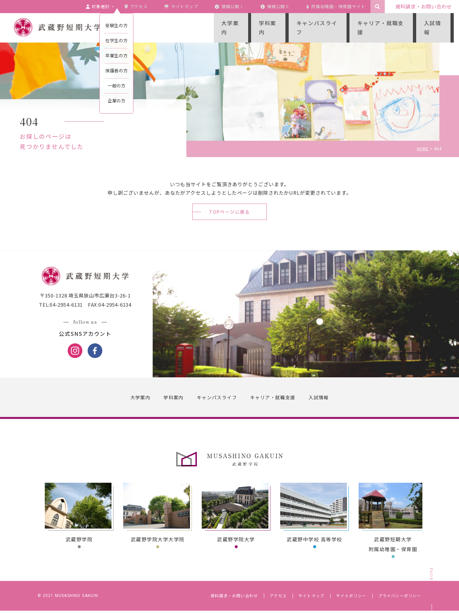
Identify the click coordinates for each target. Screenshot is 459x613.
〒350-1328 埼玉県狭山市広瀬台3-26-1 (87, 298)
